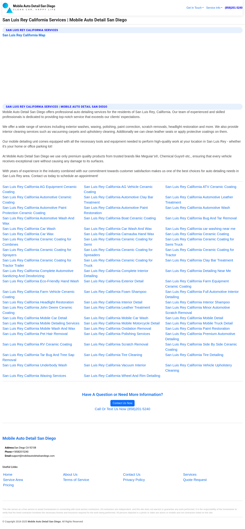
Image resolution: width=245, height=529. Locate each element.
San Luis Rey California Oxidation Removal (117, 328)
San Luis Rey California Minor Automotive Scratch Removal (197, 310)
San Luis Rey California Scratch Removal (116, 344)
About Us (70, 475)
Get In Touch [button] (194, 7)
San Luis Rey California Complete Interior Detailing (116, 273)
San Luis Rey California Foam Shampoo (115, 292)
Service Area (13, 480)
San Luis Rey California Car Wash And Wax (118, 229)
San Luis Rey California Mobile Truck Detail (199, 323)
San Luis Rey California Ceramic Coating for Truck (118, 262)
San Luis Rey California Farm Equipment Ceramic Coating (197, 283)
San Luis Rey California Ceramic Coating (197, 234)
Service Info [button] (213, 7)
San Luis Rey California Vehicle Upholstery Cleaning (198, 367)
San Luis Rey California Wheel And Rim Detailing (122, 376)
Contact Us (131, 475)
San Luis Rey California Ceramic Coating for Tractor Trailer (36, 262)
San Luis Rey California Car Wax (27, 234)
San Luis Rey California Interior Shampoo (197, 302)
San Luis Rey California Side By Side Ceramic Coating (201, 346)
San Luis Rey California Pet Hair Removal (35, 334)
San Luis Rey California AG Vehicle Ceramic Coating (118, 189)
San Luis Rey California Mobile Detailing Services (40, 323)
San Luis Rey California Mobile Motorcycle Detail (122, 323)
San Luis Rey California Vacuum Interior (115, 365)
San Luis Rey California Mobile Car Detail (34, 318)
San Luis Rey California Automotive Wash (197, 207)
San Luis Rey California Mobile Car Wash (116, 318)
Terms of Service (76, 480)
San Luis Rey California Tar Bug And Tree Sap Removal (38, 357)
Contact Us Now (122, 403)
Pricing (8, 485)
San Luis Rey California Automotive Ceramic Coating (36, 199)
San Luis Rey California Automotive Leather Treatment (199, 199)
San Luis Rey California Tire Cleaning (113, 355)
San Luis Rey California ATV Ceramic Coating (200, 187)
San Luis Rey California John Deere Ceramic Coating (37, 310)
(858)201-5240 (234, 7)
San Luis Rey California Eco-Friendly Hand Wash (40, 281)
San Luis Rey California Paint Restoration (197, 328)
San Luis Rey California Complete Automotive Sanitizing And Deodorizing (37, 273)
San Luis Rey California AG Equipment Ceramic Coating (39, 189)
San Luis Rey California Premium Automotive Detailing (200, 336)
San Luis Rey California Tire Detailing (194, 355)
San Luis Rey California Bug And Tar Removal (201, 218)
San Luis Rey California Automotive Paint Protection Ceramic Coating (34, 210)
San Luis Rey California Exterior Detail (114, 281)
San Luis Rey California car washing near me (200, 229)
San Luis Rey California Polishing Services (117, 334)
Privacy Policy (134, 480)
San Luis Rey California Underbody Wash (34, 365)
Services (190, 475)
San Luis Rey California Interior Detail (113, 302)
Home (7, 475)
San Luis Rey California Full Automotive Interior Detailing (202, 294)
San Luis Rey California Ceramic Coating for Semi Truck (199, 241)
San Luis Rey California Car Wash (28, 229)
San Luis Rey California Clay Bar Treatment (199, 260)
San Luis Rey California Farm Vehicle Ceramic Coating (38, 294)
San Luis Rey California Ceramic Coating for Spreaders (118, 252)
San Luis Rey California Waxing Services (34, 376)
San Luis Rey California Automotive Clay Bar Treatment (118, 199)
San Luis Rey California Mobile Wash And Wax (38, 328)
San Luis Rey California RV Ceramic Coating (37, 344)
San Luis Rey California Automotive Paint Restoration (116, 210)
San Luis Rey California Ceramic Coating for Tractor (199, 252)
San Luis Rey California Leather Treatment (117, 307)
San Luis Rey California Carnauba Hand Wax (119, 234)
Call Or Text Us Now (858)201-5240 (122, 409)
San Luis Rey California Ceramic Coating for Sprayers (36, 252)
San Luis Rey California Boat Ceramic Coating (120, 218)
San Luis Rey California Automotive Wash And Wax (38, 220)
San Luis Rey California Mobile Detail (194, 318)
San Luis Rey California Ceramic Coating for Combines (36, 241)
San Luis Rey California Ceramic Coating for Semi (118, 241)
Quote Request (195, 480)
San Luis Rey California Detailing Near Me (198, 271)
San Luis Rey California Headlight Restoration (38, 302)
